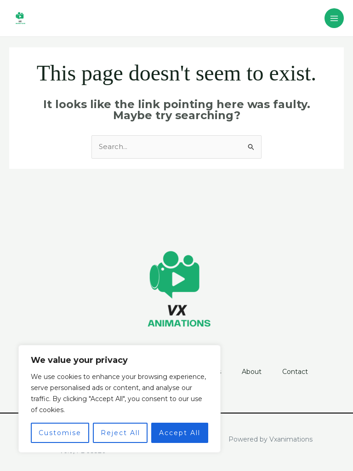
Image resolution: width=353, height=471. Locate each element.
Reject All (120, 433)
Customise (60, 433)
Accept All (179, 433)
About (253, 372)
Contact (298, 372)
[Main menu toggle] (334, 18)
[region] (119, 399)
